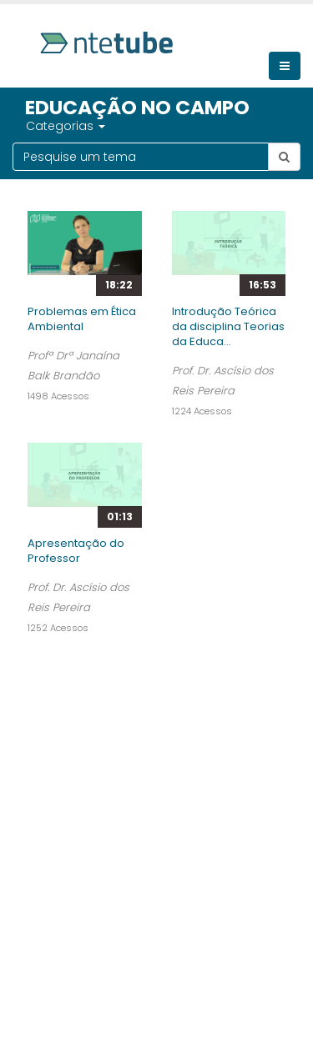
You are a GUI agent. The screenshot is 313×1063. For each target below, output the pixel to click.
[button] (101, 126)
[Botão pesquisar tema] (284, 157)
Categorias (59, 126)
